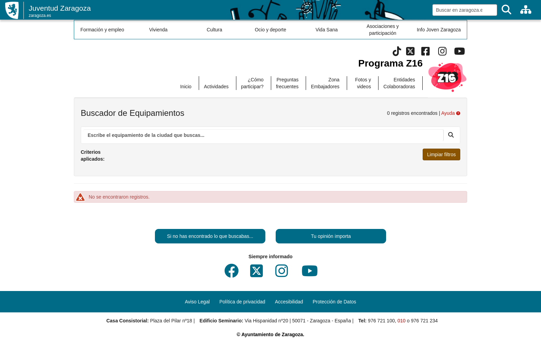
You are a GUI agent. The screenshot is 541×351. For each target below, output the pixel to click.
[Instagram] (442, 53)
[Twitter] (410, 53)
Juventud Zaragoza (60, 8)
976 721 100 (381, 320)
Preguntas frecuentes (287, 83)
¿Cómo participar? (252, 83)
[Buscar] (506, 9)
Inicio (185, 86)
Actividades (216, 86)
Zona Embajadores (325, 83)
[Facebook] (426, 53)
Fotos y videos (363, 83)
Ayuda (450, 113)
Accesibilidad (289, 301)
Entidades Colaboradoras (399, 83)
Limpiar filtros (441, 154)
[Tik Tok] (397, 53)
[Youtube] (459, 53)
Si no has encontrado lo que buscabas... (210, 236)
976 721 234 (424, 320)
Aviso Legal (197, 301)
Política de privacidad (242, 301)
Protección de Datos (334, 301)
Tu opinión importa (331, 236)
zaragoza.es (40, 15)
